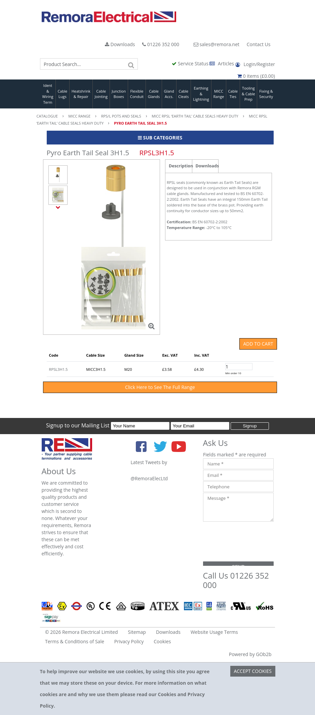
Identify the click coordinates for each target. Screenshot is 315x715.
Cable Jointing (101, 94)
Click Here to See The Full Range (160, 387)
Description (180, 166)
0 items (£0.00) (256, 76)
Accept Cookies (253, 671)
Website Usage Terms (214, 632)
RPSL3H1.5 (58, 369)
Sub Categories (160, 137)
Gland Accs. (169, 94)
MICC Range (218, 94)
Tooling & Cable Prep (248, 94)
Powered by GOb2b (250, 654)
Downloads (120, 44)
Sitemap (137, 632)
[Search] (131, 64)
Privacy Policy (129, 641)
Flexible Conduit (137, 94)
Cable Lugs (62, 94)
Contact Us (259, 44)
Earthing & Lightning (201, 94)
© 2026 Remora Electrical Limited (81, 632)
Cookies (162, 641)
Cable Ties (233, 94)
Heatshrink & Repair (81, 94)
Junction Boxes (119, 94)
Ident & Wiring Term (47, 94)
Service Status (190, 63)
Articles (222, 63)
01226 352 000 (160, 44)
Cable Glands (154, 94)
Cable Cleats (183, 94)
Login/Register (255, 64)
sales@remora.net (216, 44)
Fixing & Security (266, 94)
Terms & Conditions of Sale (74, 641)
